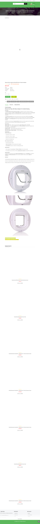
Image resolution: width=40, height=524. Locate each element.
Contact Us (16, 513)
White (8, 101)
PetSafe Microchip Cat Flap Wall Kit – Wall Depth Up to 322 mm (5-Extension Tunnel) (20, 500)
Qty (5, 92)
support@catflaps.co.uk (5, 515)
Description (6, 104)
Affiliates (29, 516)
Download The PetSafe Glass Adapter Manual (12, 239)
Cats (18, 101)
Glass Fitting (31, 101)
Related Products (8, 245)
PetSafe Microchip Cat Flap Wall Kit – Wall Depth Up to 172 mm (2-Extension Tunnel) (20, 353)
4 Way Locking (13, 101)
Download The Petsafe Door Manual (10, 238)
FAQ (15, 516)
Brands (29, 513)
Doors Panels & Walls (23, 101)
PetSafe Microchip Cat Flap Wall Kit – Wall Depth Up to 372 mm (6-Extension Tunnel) (20, 427)
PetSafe (11, 87)
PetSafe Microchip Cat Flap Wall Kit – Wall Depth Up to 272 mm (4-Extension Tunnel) (20, 390)
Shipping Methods (17, 104)
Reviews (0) (11, 104)
